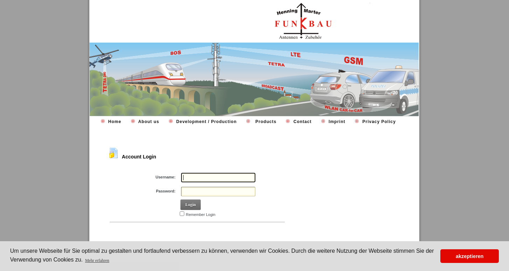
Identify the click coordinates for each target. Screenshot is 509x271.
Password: (166, 191)
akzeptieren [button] (469, 256)
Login (190, 204)
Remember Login (200, 214)
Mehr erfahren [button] (97, 260)
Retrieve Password (130, 231)
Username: (166, 177)
